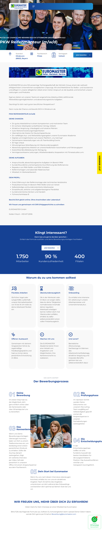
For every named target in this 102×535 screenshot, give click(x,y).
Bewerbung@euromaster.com (64, 514)
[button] (33, 6)
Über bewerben (94, 522)
